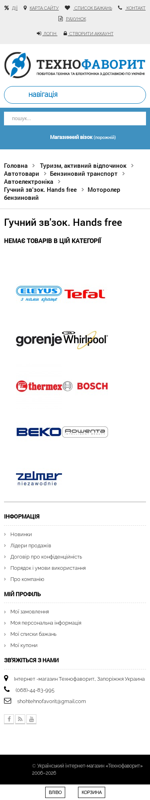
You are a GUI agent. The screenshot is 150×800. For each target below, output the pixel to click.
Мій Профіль (22, 594)
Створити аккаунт (91, 33)
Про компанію (27, 579)
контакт (135, 8)
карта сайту (44, 8)
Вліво (55, 792)
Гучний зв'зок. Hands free (40, 189)
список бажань (92, 8)
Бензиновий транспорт (84, 173)
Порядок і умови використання (48, 568)
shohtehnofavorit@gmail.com (51, 701)
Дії (15, 8)
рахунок (76, 19)
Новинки (21, 534)
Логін (50, 33)
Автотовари (21, 173)
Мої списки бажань (33, 634)
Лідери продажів (30, 546)
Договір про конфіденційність (46, 557)
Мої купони (24, 645)
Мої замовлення (29, 612)
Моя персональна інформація (45, 623)
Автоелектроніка (28, 181)
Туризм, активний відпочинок (83, 165)
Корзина (92, 792)
